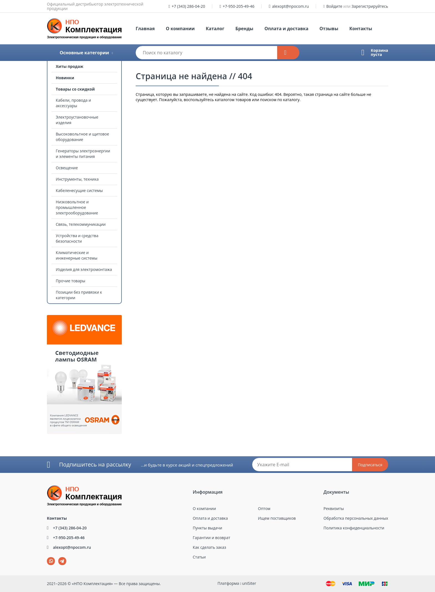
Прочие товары (70, 280)
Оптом (264, 508)
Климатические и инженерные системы (76, 255)
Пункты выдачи (207, 528)
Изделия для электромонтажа (84, 269)
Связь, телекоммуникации (81, 224)
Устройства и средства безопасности (77, 238)
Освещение (67, 167)
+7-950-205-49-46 (238, 6)
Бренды (245, 28)
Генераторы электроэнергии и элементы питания (83, 153)
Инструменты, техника (77, 179)
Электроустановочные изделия (77, 119)
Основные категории (84, 53)
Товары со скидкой (75, 89)
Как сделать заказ (209, 547)
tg (62, 561)
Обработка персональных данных (355, 518)
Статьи (199, 557)
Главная (145, 28)
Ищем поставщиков (277, 518)
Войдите (334, 6)
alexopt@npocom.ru (290, 6)
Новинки (65, 77)
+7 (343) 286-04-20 (188, 6)
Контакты (360, 28)
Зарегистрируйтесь (369, 6)
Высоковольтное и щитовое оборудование (82, 136)
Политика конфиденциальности (353, 528)
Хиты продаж (69, 66)
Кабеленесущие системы (79, 190)
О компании (180, 28)
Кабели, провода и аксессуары (73, 103)
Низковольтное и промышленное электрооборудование (77, 207)
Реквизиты (333, 508)
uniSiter (249, 583)
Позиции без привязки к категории (79, 294)
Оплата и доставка (286, 28)
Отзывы (329, 28)
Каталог (215, 28)
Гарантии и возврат (211, 537)
